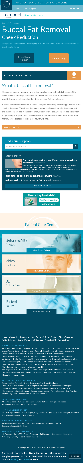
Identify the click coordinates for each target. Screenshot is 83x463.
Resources (36, 437)
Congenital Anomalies (39, 385)
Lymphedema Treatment (60, 388)
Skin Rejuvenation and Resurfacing (16, 372)
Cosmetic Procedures (10, 23)
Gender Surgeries (9, 388)
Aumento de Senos (26, 402)
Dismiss (75, 456)
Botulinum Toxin (72, 348)
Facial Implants (41, 359)
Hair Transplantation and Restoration (38, 361)
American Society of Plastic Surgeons (41, 2)
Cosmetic (13, 337)
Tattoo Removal (59, 372)
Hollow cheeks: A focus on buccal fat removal (33, 180)
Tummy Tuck (18, 375)
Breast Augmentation (11, 351)
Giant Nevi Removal (27, 388)
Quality (15, 437)
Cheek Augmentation (11, 356)
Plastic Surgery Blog (29, 412)
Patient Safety (9, 340)
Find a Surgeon (30, 8)
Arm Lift (35, 348)
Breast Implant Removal (32, 351)
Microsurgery (7, 391)
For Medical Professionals (17, 432)
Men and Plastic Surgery (64, 364)
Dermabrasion (53, 356)
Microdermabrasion (10, 367)
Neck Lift (40, 367)
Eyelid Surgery (19, 359)
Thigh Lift (72, 372)
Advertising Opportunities (13, 423)
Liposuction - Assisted (43, 364)
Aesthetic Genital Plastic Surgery (16, 348)
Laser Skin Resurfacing (11, 364)
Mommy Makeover (27, 367)
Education (34, 434)
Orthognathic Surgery (40, 391)
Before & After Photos (46, 337)
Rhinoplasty (68, 369)
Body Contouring (47, 348)
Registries (67, 434)
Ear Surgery (7, 359)
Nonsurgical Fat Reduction (50, 369)
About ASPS (50, 340)
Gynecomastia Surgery (11, 361)
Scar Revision (71, 391)
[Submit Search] (75, 146)
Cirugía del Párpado (58, 402)
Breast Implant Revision (53, 351)
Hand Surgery (42, 388)
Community (57, 434)
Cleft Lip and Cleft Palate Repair (15, 385)
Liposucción (32, 404)
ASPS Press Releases (11, 415)
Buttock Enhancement (54, 353)
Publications (45, 434)
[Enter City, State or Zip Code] (39, 146)
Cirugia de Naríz (41, 402)
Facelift (30, 359)
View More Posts (41, 186)
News (20, 340)
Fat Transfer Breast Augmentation (63, 359)
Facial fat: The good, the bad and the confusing (33, 175)
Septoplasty (7, 393)
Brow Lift (22, 353)
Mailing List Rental (53, 423)
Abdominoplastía (9, 402)
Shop (26, 434)
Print (74, 75)
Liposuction (27, 364)
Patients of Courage (33, 340)
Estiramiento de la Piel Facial (13, 404)
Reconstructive (27, 337)
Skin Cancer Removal (22, 393)
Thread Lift (6, 375)
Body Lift (59, 348)
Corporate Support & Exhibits (14, 426)
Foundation (63, 340)
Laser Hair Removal (63, 361)
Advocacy (6, 437)
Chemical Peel (27, 356)
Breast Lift (69, 351)
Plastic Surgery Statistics (68, 412)
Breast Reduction (9, 353)
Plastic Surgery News (11, 412)
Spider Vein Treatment (42, 372)
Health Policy (25, 437)
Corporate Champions (35, 423)
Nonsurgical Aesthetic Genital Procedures (19, 369)
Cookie (26, 459)
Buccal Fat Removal (36, 353)
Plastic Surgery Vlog (48, 412)
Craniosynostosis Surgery (61, 385)
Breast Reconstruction (33, 383)
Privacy (14, 459)
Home (18, 8)
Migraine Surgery (22, 391)
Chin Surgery (40, 356)
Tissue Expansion (40, 393)
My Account (7, 434)
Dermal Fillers (66, 356)
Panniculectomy (57, 391)
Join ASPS (18, 434)
